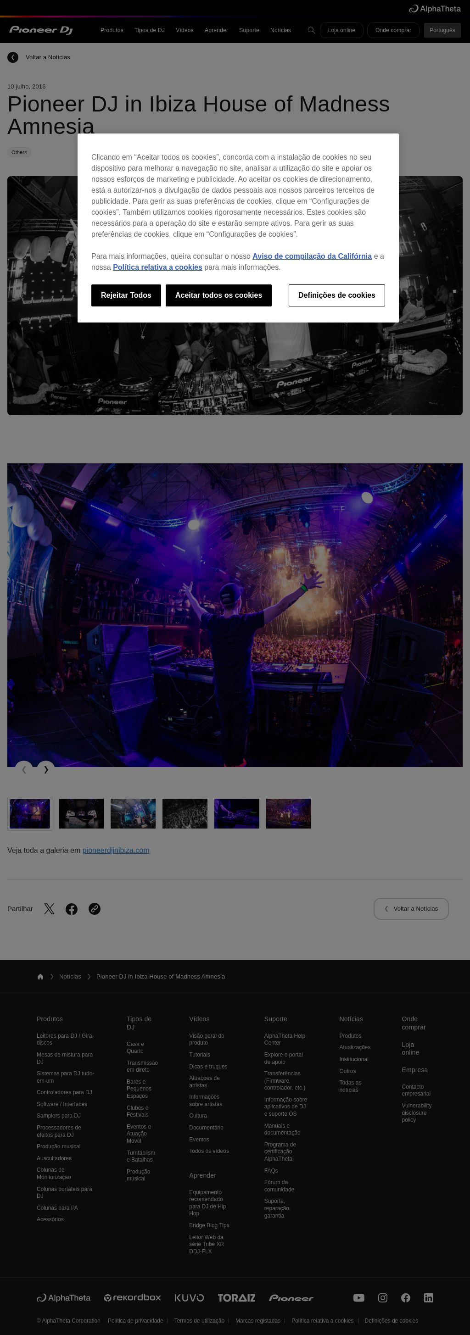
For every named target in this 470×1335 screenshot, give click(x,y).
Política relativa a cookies (157, 267)
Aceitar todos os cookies (218, 295)
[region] (238, 228)
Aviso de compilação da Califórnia (312, 256)
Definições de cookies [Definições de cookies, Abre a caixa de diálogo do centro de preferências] (336, 295)
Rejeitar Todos (126, 295)
